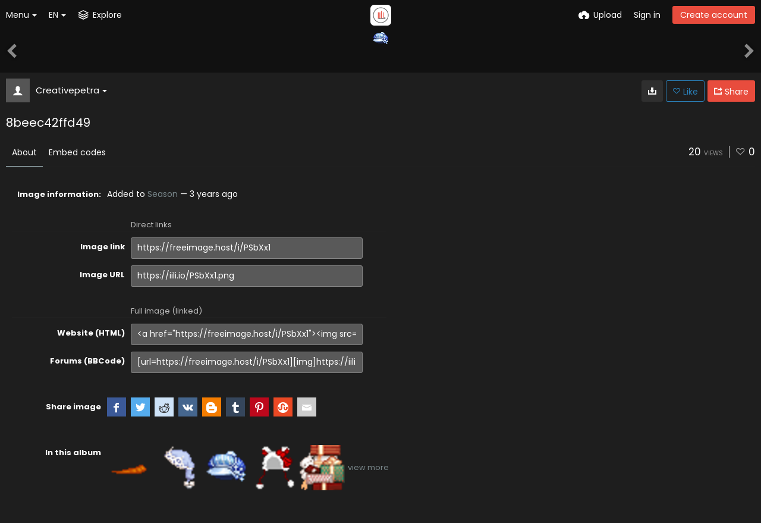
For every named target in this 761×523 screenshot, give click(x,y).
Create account (713, 15)
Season (162, 194)
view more (368, 467)
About (24, 152)
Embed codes (77, 152)
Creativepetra (71, 90)
